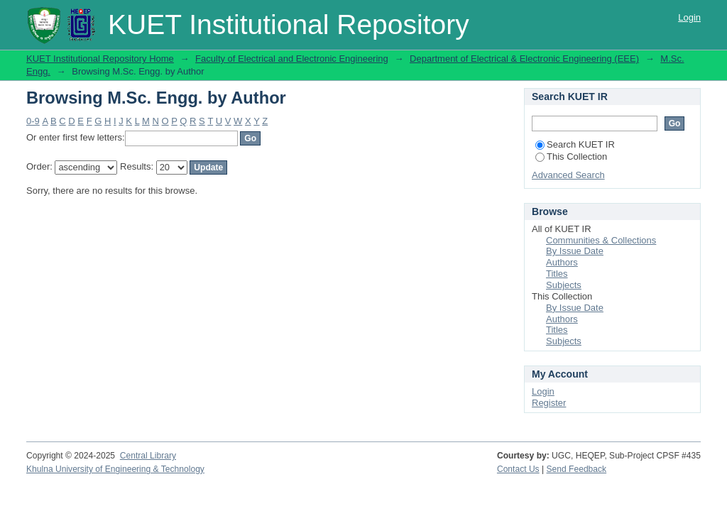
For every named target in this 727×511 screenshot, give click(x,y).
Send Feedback (577, 469)
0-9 (33, 121)
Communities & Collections (601, 240)
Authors (562, 262)
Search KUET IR (575, 144)
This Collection (571, 156)
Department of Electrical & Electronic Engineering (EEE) (524, 58)
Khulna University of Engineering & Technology (115, 469)
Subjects (563, 285)
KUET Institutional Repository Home (100, 58)
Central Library (148, 456)
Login (689, 17)
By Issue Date (574, 251)
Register (549, 402)
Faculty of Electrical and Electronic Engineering (291, 58)
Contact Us (518, 469)
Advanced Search (568, 175)
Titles (557, 273)
